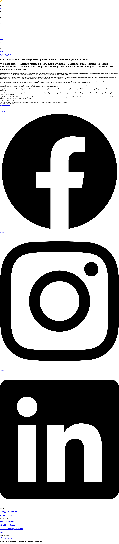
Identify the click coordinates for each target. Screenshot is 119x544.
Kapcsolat (1, 51)
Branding (1, 39)
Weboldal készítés (3, 20)
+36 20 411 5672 (4, 55)
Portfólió (1, 45)
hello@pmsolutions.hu (5, 54)
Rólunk (1, 14)
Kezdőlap (1, 8)
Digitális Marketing (3, 26)
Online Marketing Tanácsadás (11, 529)
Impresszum (3, 536)
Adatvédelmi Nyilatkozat (6, 538)
